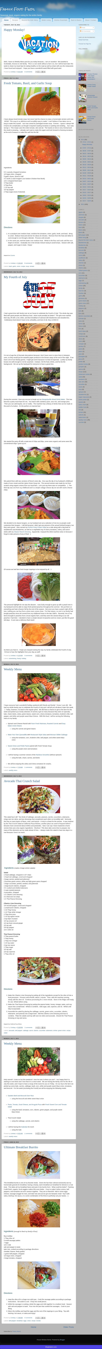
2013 (82, 139)
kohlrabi (81, 318)
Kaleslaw (24, 1127)
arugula (81, 217)
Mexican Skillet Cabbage (58, 735)
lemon (81, 323)
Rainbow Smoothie (42, 755)
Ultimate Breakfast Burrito (21, 1147)
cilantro (36, 1030)
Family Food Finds (83, 39)
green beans (83, 301)
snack (80, 387)
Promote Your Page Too (85, 43)
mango (81, 334)
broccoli (81, 250)
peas (80, 354)
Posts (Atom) (17, 1331)
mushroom (82, 336)
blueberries (82, 245)
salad (5, 1033)
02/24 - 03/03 (87, 198)
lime (80, 328)
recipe (23, 266)
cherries (81, 263)
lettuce (81, 326)
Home (6, 20)
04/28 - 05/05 (87, 173)
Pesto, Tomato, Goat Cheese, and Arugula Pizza (25, 1104)
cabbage (25, 1030)
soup (27, 266)
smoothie (81, 384)
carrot (31, 1030)
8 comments (28, 263)
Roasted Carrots (52, 723)
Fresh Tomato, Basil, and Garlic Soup (28, 83)
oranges (81, 344)
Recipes (15, 20)
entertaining (12, 658)
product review (83, 364)
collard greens (83, 270)
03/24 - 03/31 (87, 187)
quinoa (81, 369)
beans (81, 230)
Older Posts (68, 1327)
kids (80, 313)
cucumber (42, 1030)
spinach (81, 392)
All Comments (85, 31)
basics (81, 225)
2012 (82, 204)
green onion (62, 1030)
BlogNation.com (51, 1347)
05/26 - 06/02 (87, 162)
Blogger (62, 1340)
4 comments (28, 1318)
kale (80, 311)
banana (81, 222)
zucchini (81, 422)
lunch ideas (82, 331)
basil (10, 266)
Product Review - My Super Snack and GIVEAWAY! (92, 76)
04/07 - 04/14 (87, 181)
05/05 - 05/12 (87, 170)
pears (80, 351)
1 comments (28, 767)
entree (55, 1030)
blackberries (82, 242)
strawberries (82, 394)
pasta (80, 349)
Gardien (81, 293)
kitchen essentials (84, 316)
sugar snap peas (84, 397)
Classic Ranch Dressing (22, 532)
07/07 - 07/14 (87, 148)
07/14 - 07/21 (87, 142)
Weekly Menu (13, 669)
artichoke (81, 215)
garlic (14, 266)
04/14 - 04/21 (87, 178)
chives (81, 265)
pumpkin (81, 366)
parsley (81, 346)
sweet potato (83, 399)
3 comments (28, 72)
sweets (81, 402)
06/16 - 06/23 (87, 156)
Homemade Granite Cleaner (92, 96)
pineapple (82, 356)
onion (18, 266)
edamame (49, 1030)
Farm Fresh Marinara (38, 723)
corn (80, 273)
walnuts (81, 415)
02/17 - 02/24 (87, 201)
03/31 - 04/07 (87, 184)
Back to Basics (76, 20)
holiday (24, 658)
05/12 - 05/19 (87, 167)
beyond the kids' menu (86, 240)
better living (82, 237)
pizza (80, 359)
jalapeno (81, 308)
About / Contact (90, 20)
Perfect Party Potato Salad (37, 527)
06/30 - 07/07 (87, 151)
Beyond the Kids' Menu (30, 20)
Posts (82, 27)
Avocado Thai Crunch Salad (22, 781)
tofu (80, 409)
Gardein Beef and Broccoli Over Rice (21, 1096)
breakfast (20, 1320)
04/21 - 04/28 (87, 176)
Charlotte (13, 255)
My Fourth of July (15, 277)
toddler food (82, 407)
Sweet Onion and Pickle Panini (18, 746)
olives (80, 339)
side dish (81, 382)
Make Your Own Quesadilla (17, 735)
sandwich (82, 379)
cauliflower (82, 258)
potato (81, 361)
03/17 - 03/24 (87, 189)
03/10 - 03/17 (87, 192)
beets (80, 232)
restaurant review (84, 374)
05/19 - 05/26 (87, 164)
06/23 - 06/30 (87, 153)
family (19, 658)
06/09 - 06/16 (87, 159)
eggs (24, 1320)
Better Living (46, 20)
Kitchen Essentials (60, 20)
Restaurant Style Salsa (38, 735)
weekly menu (13, 770)
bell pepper (18, 1030)
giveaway (82, 298)
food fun (81, 291)
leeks (80, 321)
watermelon (82, 417)
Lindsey (13, 72)
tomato (32, 266)
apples (81, 212)
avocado (11, 1030)
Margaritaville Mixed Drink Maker (53, 399)
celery (80, 260)
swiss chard (82, 404)
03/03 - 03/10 (87, 195)
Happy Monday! (14, 29)
